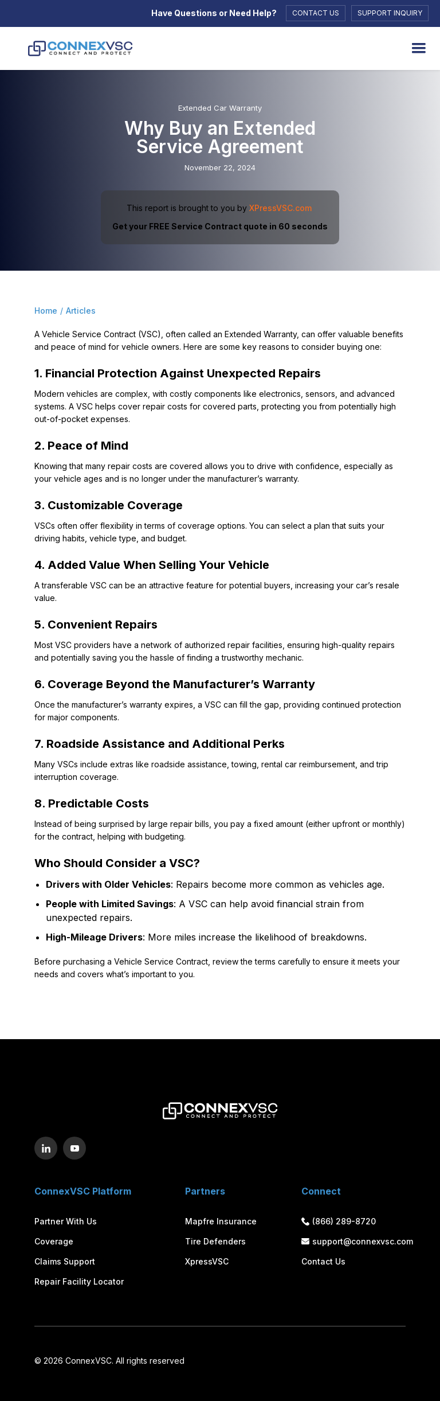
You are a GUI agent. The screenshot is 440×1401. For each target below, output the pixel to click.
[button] (419, 48)
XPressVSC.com (280, 208)
